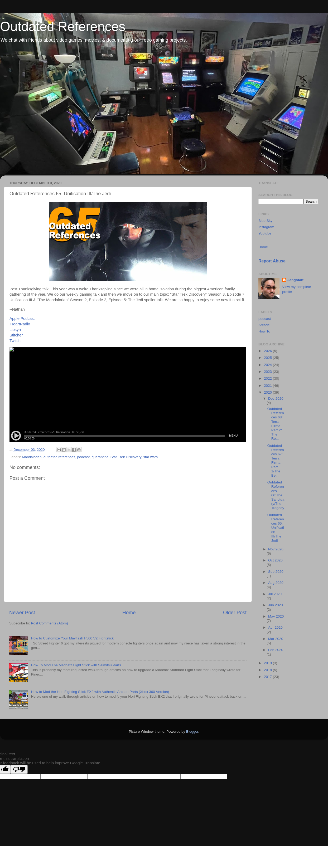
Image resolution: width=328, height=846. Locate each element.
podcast (83, 457)
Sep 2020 (275, 572)
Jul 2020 (275, 594)
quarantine (100, 457)
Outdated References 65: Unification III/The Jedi (275, 527)
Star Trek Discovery (125, 457)
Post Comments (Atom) (49, 623)
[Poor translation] (19, 769)
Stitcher (16, 335)
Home (129, 612)
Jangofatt (295, 280)
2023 (268, 372)
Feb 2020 (275, 650)
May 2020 (276, 616)
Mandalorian (31, 457)
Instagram (266, 227)
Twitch (15, 341)
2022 (268, 378)
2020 (268, 392)
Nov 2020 (275, 549)
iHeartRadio (19, 324)
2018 (268, 670)
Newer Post (22, 612)
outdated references (59, 457)
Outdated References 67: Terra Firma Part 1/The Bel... (275, 460)
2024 (268, 365)
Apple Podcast (22, 318)
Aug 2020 (275, 583)
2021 (268, 386)
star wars (150, 457)
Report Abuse (272, 261)
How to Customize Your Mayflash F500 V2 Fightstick (72, 638)
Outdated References (62, 26)
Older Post (235, 612)
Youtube (264, 233)
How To (264, 331)
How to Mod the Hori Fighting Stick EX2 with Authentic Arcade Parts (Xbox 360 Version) (100, 692)
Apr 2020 (275, 627)
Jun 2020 (275, 605)
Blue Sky (265, 221)
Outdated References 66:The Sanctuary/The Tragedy (275, 495)
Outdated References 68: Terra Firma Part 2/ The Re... (275, 424)
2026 (268, 351)
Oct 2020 (275, 560)
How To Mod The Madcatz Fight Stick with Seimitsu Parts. (76, 665)
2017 (268, 677)
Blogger (192, 731)
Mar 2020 (275, 639)
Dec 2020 (275, 398)
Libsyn (15, 329)
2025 (268, 358)
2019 (268, 663)
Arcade (264, 325)
